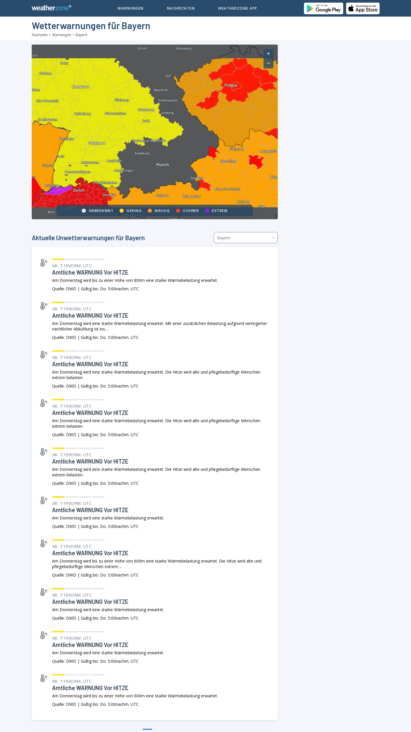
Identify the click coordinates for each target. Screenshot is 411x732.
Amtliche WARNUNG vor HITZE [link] (90, 272)
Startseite (40, 34)
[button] (268, 54)
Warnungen (131, 8)
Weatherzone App (237, 8)
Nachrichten (181, 8)
